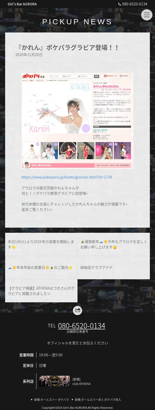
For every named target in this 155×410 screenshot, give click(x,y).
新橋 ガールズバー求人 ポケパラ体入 (98, 400)
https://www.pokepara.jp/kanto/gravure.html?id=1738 (67, 177)
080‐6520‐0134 (132, 3)
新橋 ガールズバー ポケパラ (51, 400)
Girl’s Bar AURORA (22, 4)
